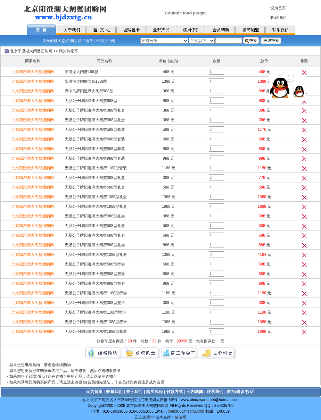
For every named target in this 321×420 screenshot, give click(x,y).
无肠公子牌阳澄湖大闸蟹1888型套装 (96, 331)
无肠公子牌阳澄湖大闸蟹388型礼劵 (95, 216)
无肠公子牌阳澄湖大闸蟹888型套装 (95, 149)
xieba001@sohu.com (186, 411)
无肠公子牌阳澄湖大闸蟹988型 (91, 100)
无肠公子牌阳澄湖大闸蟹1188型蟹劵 (96, 293)
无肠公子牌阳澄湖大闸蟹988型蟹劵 (95, 283)
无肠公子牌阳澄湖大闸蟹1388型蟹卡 (96, 322)
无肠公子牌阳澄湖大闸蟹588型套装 (95, 129)
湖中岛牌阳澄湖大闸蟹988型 (89, 91)
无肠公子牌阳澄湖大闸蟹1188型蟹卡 (96, 312)
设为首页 (94, 391)
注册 (110, 40)
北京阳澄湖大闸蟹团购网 (31, 51)
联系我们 (215, 391)
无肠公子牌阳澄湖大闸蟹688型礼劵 (95, 235)
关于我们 (134, 391)
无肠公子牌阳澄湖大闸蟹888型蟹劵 (95, 274)
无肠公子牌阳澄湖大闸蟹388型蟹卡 (95, 302)
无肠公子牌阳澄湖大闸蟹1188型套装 (96, 168)
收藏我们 (114, 391)
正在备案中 (144, 417)
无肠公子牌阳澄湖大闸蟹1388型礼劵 (96, 254)
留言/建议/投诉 (240, 391)
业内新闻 (194, 391)
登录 (99, 40)
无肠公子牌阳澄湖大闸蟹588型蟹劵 (95, 264)
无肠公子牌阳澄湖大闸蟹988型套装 (95, 158)
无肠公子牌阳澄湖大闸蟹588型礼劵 (95, 225)
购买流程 (154, 391)
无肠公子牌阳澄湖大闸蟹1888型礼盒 (96, 206)
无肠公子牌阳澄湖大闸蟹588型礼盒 (95, 187)
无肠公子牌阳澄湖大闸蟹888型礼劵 (95, 245)
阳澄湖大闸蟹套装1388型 (86, 81)
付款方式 (174, 391)
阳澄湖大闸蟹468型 (81, 72)
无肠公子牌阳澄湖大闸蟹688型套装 (95, 139)
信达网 (180, 417)
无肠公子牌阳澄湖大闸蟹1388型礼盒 (96, 197)
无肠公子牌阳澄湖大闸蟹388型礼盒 (95, 110)
